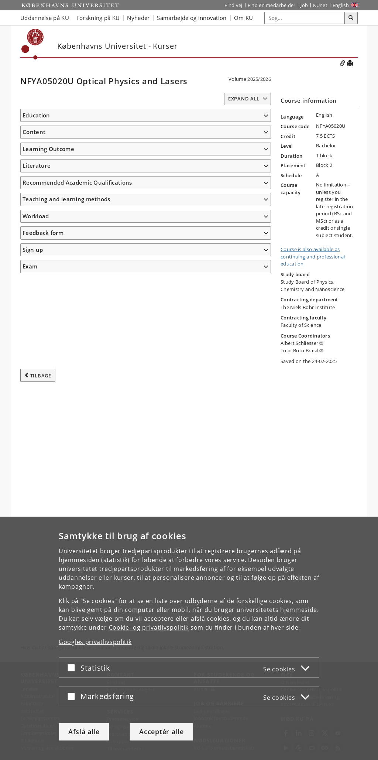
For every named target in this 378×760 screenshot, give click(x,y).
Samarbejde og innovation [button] (191, 17)
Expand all (244, 98)
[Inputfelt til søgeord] (304, 18)
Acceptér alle (161, 731)
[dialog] (189, 638)
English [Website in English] (341, 5)
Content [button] (34, 143)
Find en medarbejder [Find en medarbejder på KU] (272, 5)
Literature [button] (37, 471)
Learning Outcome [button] (48, 206)
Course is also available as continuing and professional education (313, 256)
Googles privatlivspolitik (95, 642)
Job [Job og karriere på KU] (304, 5)
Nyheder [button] (138, 17)
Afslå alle (84, 731)
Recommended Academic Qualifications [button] (77, 506)
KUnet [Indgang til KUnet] (320, 5)
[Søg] (351, 18)
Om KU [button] (243, 17)
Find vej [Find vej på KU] (233, 5)
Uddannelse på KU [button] (44, 17)
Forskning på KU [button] (98, 17)
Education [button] (36, 115)
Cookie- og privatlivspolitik (149, 627)
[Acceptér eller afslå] (73, 667)
